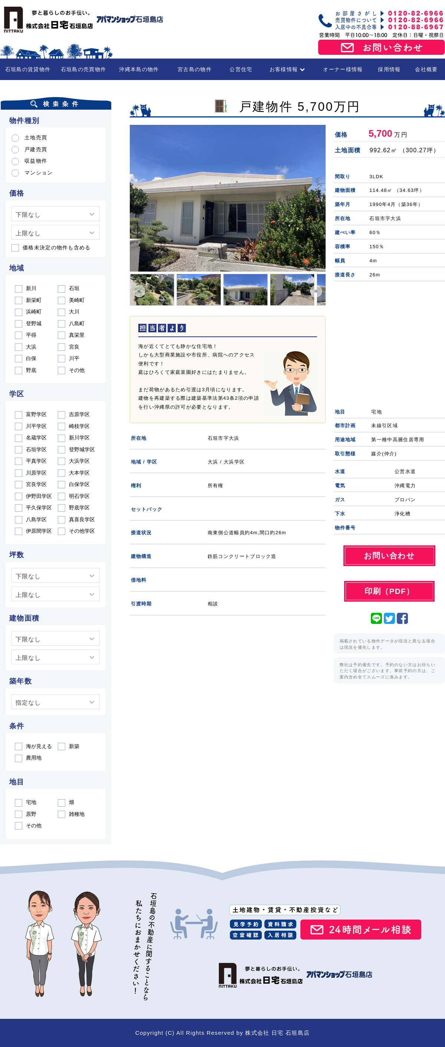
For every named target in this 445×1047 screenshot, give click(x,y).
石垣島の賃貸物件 (27, 69)
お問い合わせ (381, 47)
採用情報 (389, 69)
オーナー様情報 (343, 69)
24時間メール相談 (360, 930)
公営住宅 (241, 69)
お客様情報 (288, 69)
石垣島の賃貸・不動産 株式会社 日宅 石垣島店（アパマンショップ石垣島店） (81, 20)
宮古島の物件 (195, 69)
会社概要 (426, 69)
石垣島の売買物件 (83, 69)
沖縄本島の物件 (139, 69)
